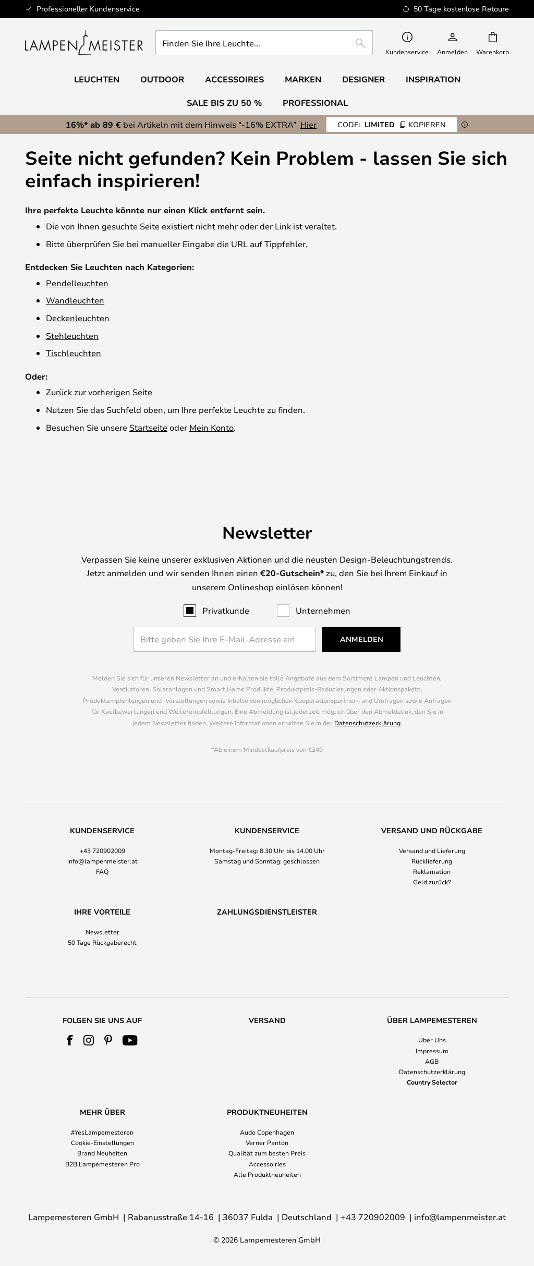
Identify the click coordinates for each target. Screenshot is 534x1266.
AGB (432, 1061)
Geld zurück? (432, 862)
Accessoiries (267, 1164)
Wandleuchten (75, 300)
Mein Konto (211, 427)
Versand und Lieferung (432, 830)
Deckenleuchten (78, 317)
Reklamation (432, 851)
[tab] (102, 837)
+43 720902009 (102, 830)
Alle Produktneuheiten (267, 1174)
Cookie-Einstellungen (102, 1142)
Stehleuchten (72, 335)
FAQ (102, 851)
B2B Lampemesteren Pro (102, 1164)
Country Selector (432, 1082)
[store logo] (84, 42)
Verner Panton (267, 1142)
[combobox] (264, 43)
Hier (308, 124)
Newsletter (102, 912)
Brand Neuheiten (102, 1153)
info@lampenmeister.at (102, 841)
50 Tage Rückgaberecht (102, 923)
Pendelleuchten (77, 282)
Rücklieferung (431, 841)
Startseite (148, 427)
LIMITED (391, 124)
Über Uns (432, 1040)
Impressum (432, 1050)
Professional (315, 102)
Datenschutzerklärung (367, 703)
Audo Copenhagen (267, 1132)
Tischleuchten (73, 352)
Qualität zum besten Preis (267, 1153)
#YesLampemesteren (102, 1132)
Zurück (59, 391)
